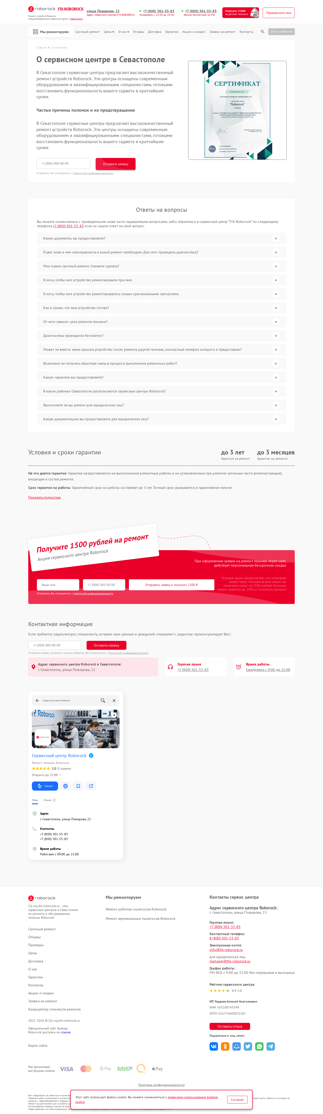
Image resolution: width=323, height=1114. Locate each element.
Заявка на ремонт (223, 32)
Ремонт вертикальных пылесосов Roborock (140, 918)
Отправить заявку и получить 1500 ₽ (171, 585)
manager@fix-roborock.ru (230, 961)
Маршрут (45, 786)
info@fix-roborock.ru (226, 949)
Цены (109, 32)
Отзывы (138, 32)
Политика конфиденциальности (161, 1085)
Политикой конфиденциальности (93, 173)
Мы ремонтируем (51, 31)
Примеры (36, 945)
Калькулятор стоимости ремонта (54, 1009)
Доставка (154, 32)
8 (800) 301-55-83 (224, 938)
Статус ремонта (281, 31)
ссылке (66, 1032)
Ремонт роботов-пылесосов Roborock (136, 909)
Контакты (246, 32)
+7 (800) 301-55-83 (158, 11)
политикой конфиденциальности (93, 593)
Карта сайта (37, 1045)
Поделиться (214, 1046)
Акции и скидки (193, 32)
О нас (123, 32)
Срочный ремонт (87, 32)
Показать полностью (44, 497)
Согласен (237, 1100)
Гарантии (171, 32)
